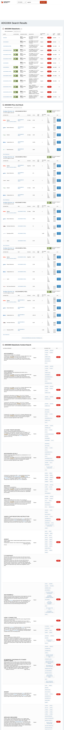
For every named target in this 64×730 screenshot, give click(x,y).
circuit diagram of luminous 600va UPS (49, 618)
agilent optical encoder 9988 (50, 650)
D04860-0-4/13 (47, 393)
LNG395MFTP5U (47, 593)
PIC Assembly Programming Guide (49, 558)
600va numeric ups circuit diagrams (49, 606)
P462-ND (46, 590)
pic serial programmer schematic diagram (49, 546)
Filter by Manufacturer (9, 31)
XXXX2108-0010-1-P (19, 648)
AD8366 (26, 442)
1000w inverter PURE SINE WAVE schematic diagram (50, 602)
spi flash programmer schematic (49, 551)
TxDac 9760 (47, 692)
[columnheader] (8, 34)
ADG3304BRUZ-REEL (22, 257)
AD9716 (52, 692)
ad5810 (46, 701)
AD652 (46, 491)
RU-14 (53, 358)
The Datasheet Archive (5, 2)
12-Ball (46, 353)
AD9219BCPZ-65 (47, 631)
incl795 (46, 637)
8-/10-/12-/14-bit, (47, 679)
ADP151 (51, 447)
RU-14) (53, 408)
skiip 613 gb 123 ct (48, 655)
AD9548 (15, 442)
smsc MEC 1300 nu (48, 611)
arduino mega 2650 (48, 653)
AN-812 (11, 549)
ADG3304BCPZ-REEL (22, 211)
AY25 (46, 437)
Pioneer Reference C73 (49, 685)
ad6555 (50, 499)
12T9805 (50, 642)
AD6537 (46, 496)
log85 (46, 452)
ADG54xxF (47, 580)
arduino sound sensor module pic (49, 657)
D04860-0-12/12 (47, 386)
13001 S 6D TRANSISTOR (49, 645)
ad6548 (46, 667)
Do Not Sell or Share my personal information (31, 725)
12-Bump (46, 454)
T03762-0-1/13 (47, 666)
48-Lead (46, 475)
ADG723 (46, 586)
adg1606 (46, 582)
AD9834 (50, 494)
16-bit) (46, 575)
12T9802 (50, 640)
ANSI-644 (24, 479)
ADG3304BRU (47, 417)
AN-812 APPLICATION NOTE (49, 555)
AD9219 (15, 627)
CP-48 (52, 480)
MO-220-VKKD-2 (47, 474)
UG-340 (23, 572)
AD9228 (15, 478)
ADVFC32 (46, 489)
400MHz (50, 445)
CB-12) (50, 410)
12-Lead (46, 410)
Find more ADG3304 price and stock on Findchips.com (32, 337)
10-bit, (23, 626)
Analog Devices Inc (9, 111)
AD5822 (46, 698)
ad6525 (46, 504)
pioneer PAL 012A (48, 599)
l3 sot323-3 (47, 688)
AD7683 (52, 573)
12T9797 (50, 637)
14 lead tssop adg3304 (49, 412)
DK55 (46, 615)
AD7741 (50, 491)
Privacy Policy (19, 725)
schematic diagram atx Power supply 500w (49, 598)
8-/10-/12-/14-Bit (19, 682)
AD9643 (19, 442)
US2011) (46, 595)
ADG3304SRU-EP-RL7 (48, 402)
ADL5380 (5, 443)
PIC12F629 (51, 537)
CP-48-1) (50, 475)
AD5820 (52, 666)
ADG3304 (46, 350)
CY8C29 (50, 635)
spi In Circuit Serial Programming (49, 543)
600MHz (20, 445)
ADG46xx (51, 580)
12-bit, (23, 477)
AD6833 (50, 496)
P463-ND (51, 590)
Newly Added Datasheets (11, 725)
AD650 (51, 489)
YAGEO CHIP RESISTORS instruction (49, 483)
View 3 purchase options (11, 121)
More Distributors (6, 154)
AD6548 (46, 499)
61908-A (52, 399)
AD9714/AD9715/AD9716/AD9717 (17, 683)
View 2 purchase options (11, 212)
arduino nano (47, 659)
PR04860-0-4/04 (47, 408)
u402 (46, 553)
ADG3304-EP (47, 397)
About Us (55, 725)
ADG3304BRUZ (47, 357)
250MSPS (7, 444)
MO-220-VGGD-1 (47, 358)
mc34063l (46, 661)
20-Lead (50, 363)
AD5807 (50, 698)
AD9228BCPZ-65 (47, 479)
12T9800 (46, 640)
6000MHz (46, 447)
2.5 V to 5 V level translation (49, 435)
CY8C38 (46, 635)
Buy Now (59, 120)
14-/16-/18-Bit (15, 575)
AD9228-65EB (47, 480)
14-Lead (46, 363)
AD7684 (50, 575)
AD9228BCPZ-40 (47, 477)
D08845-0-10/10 (47, 404)
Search (43, 2)
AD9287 (46, 485)
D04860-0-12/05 (47, 355)
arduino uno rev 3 (48, 647)
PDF (49, 37)
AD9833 (46, 494)
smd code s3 (47, 690)
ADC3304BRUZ (47, 540)
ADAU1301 (46, 696)
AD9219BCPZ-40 (47, 629)
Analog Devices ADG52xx (50, 584)
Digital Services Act (44, 725)
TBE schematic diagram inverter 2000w (49, 613)
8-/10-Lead (12, 572)
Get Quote (59, 149)
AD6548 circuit (47, 501)
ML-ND (52, 688)
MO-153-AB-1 (47, 399)
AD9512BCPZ (47, 682)
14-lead (20, 414)
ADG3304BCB (47, 415)
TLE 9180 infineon (48, 609)
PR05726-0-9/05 (47, 624)
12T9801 (46, 642)
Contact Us (51, 725)
